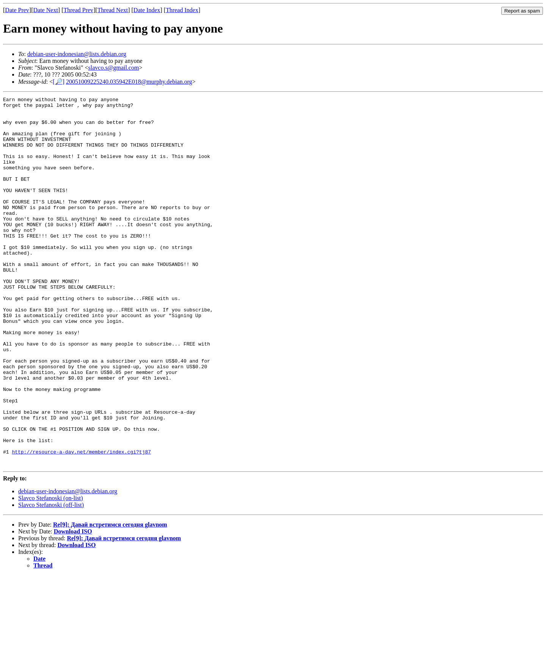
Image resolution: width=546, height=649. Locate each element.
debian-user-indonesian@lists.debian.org (76, 54)
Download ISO (73, 605)
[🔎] (58, 81)
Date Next (45, 10)
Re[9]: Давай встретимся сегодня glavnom (110, 598)
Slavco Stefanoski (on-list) (50, 572)
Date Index (146, 10)
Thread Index (182, 10)
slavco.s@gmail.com (113, 67)
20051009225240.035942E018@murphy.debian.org (129, 81)
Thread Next (112, 10)
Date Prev (17, 10)
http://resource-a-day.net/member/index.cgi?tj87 (81, 523)
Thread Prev (78, 10)
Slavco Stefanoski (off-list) (51, 578)
